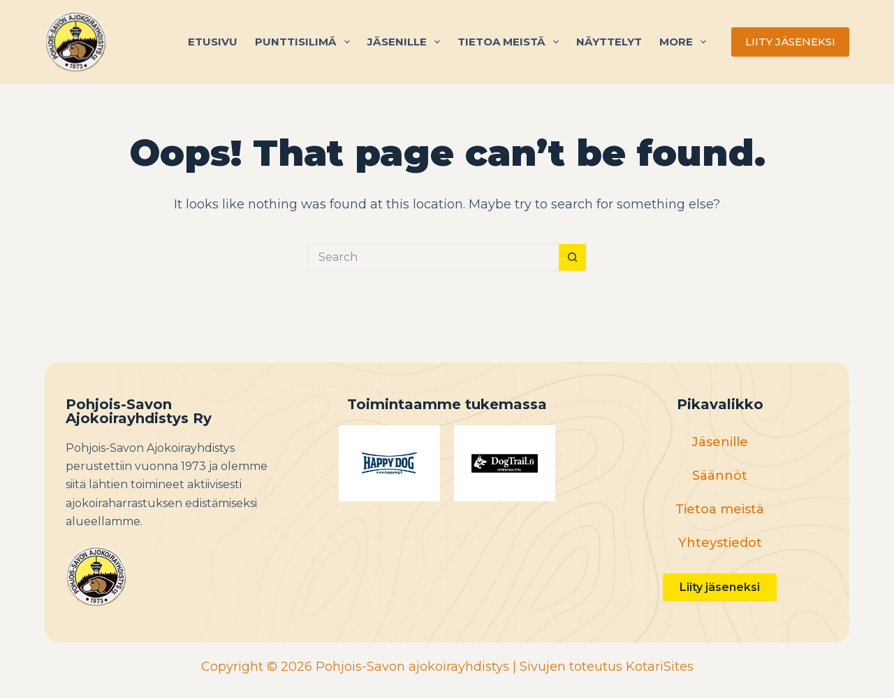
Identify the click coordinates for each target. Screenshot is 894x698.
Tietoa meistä (510, 42)
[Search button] (573, 257)
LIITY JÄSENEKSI (790, 41)
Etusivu (212, 41)
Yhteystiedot (720, 542)
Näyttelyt (609, 41)
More (685, 42)
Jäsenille (406, 42)
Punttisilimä (305, 42)
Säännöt (719, 475)
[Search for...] (433, 257)
